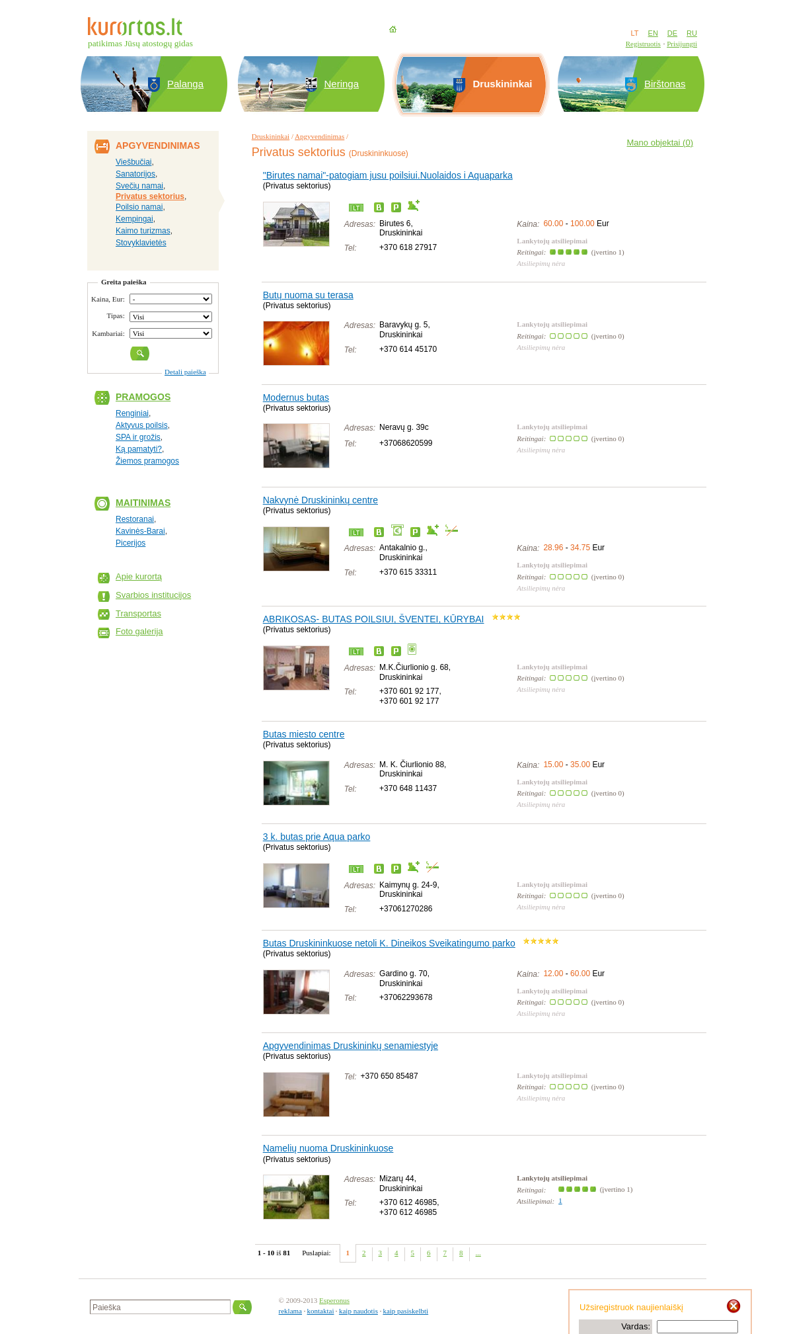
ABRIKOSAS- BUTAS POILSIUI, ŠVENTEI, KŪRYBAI (373, 619)
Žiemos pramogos (147, 461)
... (478, 1253)
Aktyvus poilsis (142, 425)
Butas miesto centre (304, 734)
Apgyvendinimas (319, 136)
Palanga (185, 83)
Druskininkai (270, 136)
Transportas (138, 613)
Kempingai (134, 219)
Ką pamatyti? (139, 449)
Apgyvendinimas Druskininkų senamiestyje (350, 1045)
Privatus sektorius (150, 196)
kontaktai (320, 1311)
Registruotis (643, 44)
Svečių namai (139, 185)
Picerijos (130, 543)
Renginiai (132, 413)
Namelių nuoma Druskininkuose (328, 1148)
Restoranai (135, 519)
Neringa (341, 83)
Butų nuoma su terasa (308, 295)
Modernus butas (296, 397)
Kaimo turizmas (143, 230)
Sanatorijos (135, 174)
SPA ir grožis (138, 437)
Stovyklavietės (141, 242)
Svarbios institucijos (153, 595)
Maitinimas (143, 502)
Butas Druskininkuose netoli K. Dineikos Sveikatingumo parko (389, 943)
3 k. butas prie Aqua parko (317, 836)
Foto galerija (139, 631)
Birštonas (665, 83)
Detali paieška (185, 372)
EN (653, 33)
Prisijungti (682, 44)
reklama (290, 1311)
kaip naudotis (358, 1311)
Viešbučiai (133, 162)
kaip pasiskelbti (405, 1311)
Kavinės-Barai (140, 531)
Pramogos (143, 397)
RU (692, 33)
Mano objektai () (660, 142)
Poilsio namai (139, 207)
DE (672, 33)
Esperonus (334, 1300)
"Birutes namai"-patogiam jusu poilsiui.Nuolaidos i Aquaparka (388, 175)
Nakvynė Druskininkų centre (320, 500)
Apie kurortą (139, 576)
